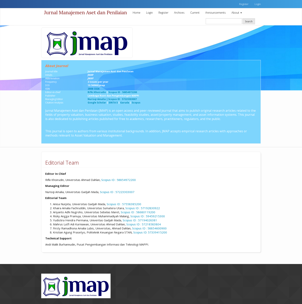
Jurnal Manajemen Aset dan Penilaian (85, 12)
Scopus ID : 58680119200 (138, 212)
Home (136, 12)
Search (249, 21)
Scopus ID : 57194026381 (140, 220)
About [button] (237, 12)
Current (195, 12)
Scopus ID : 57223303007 (117, 192)
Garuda (125, 102)
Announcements (215, 12)
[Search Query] (224, 21)
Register (243, 4)
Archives (179, 12)
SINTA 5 (113, 102)
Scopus (136, 102)
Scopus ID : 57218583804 (143, 224)
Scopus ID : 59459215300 (147, 216)
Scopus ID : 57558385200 (124, 204)
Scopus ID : (149, 228)
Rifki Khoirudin (97, 92)
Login (258, 4)
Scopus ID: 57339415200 (150, 232)
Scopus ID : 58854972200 (122, 92)
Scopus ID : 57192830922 (142, 208)
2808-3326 (93, 88)
